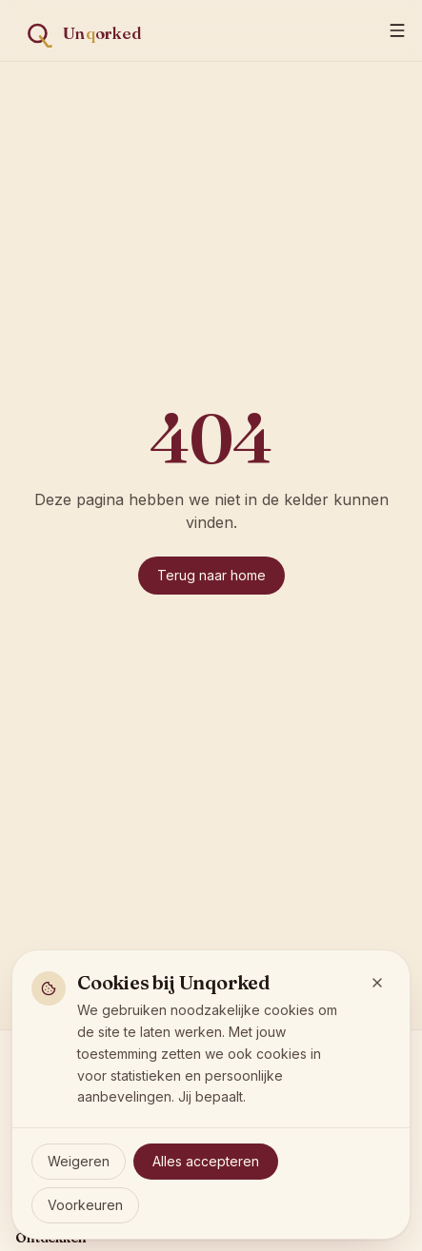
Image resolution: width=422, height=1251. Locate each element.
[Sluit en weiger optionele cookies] (377, 982)
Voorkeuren (85, 1205)
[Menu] (397, 30)
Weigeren (79, 1161)
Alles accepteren (205, 1161)
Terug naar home (211, 575)
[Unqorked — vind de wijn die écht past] (95, 30)
